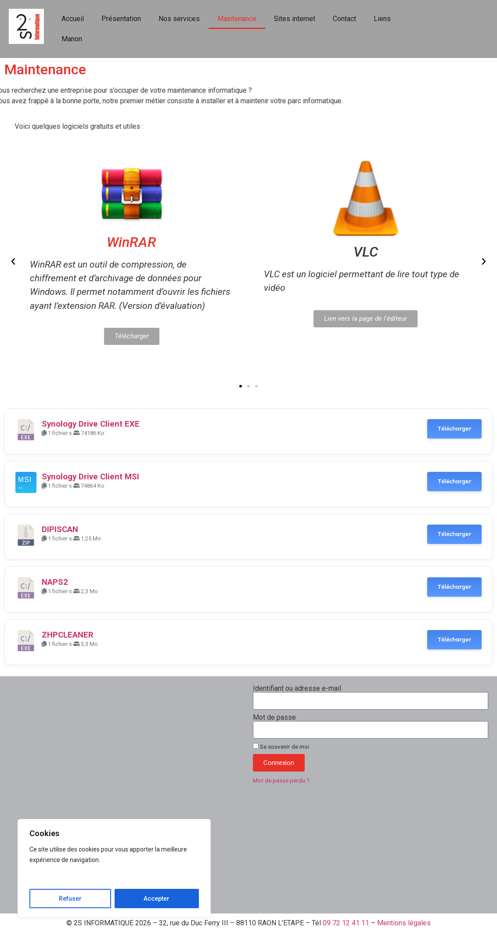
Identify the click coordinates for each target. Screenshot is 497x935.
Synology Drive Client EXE (91, 424)
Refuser (70, 898)
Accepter (156, 898)
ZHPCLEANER (68, 635)
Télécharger (454, 428)
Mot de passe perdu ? (281, 780)
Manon (71, 39)
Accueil (72, 18)
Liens (382, 18)
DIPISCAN (60, 529)
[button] (13, 261)
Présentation (121, 18)
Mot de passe (274, 717)
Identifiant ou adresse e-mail (297, 688)
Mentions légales (404, 923)
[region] (114, 868)
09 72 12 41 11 (346, 923)
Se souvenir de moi (281, 746)
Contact (344, 18)
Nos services (179, 18)
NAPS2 (55, 582)
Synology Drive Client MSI (90, 477)
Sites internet (294, 18)
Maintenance (236, 18)
